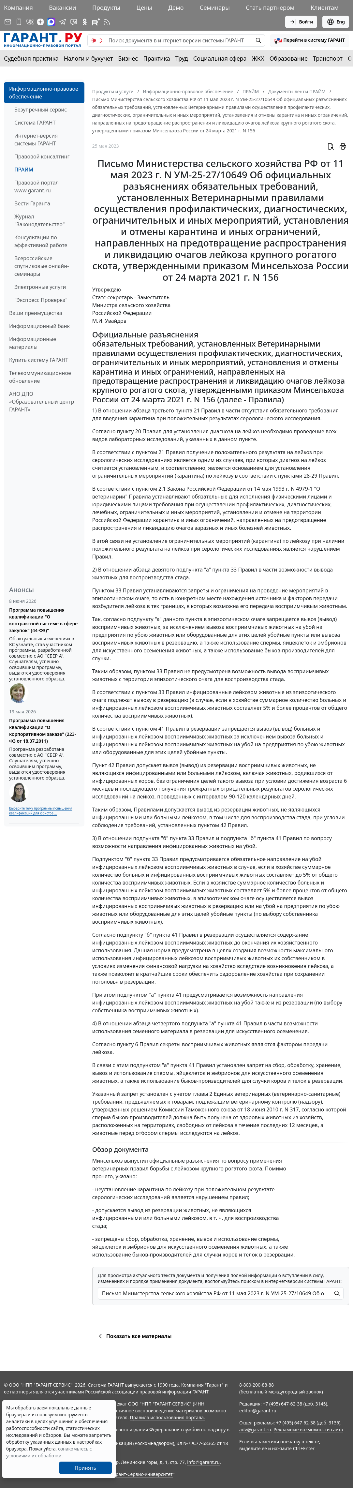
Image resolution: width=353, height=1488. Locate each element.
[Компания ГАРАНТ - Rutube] (96, 22)
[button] (309, 40)
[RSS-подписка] (107, 22)
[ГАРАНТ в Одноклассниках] (85, 22)
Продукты (106, 7)
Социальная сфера (220, 58)
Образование (289, 58)
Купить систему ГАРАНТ (38, 360)
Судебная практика (31, 58)
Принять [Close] (85, 1467)
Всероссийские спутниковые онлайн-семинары (41, 266)
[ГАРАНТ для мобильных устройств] (19, 22)
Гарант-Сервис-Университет (142, 1474)
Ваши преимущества (35, 313)
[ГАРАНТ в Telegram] (62, 22)
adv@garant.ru (255, 1429)
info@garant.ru (203, 1462)
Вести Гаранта (32, 203)
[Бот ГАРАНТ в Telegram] (74, 22)
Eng (336, 22)
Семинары (215, 7)
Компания (18, 7)
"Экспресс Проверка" (40, 300)
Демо (176, 7)
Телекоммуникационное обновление (40, 376)
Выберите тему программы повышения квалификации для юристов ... (40, 810)
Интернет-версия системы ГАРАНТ (36, 139)
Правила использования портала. (167, 1417)
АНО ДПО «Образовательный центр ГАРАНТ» (41, 401)
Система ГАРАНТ (35, 122)
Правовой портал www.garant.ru (36, 186)
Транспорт (328, 58)
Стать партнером (270, 7)
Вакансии (62, 7)
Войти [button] (301, 22)
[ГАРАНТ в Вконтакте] (30, 22)
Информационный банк (39, 326)
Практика (156, 58)
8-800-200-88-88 (256, 1385)
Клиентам (325, 7)
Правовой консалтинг (41, 156)
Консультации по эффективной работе (40, 241)
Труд (181, 58)
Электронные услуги (40, 286)
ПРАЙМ (23, 169)
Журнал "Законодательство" (39, 220)
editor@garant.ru (257, 1410)
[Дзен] (40, 22)
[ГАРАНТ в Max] (51, 22)
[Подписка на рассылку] (8, 22)
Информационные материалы (32, 342)
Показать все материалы (134, 1336)
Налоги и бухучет (88, 58)
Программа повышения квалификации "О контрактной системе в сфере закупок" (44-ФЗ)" (43, 620)
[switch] (97, 40)
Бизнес (128, 58)
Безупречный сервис (40, 109)
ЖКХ (258, 58)
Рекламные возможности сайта (308, 1429)
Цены (144, 7)
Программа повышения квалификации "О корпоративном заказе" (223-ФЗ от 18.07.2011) (42, 730)
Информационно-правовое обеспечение (43, 92)
